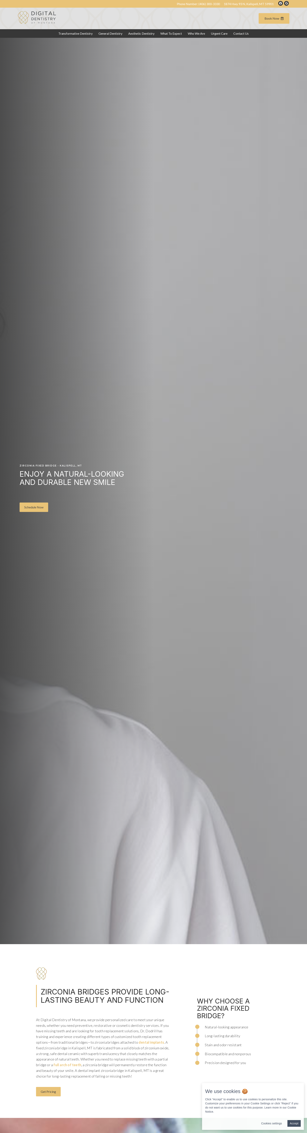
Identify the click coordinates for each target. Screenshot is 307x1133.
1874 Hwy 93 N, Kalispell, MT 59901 (249, 4)
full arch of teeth (67, 1065)
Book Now (274, 18)
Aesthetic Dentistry (141, 33)
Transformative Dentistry (75, 33)
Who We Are (196, 33)
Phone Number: (198, 4)
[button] (34, 507)
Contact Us (241, 33)
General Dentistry (110, 33)
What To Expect (171, 33)
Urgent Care (219, 33)
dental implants (151, 1042)
